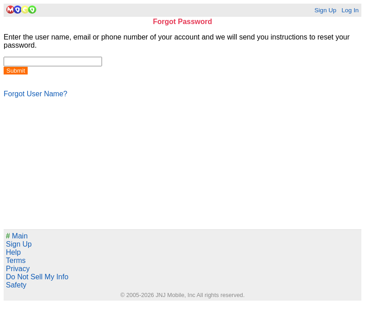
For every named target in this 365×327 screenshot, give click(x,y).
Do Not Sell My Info (37, 277)
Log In (350, 10)
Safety (16, 285)
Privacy (17, 268)
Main (17, 236)
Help (13, 252)
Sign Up (325, 10)
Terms (16, 260)
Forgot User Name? (36, 94)
